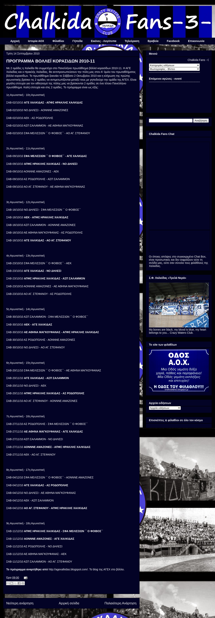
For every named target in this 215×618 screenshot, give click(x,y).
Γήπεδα (77, 41)
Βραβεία (153, 41)
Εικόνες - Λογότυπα (103, 41)
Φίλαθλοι (58, 41)
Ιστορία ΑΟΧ (36, 41)
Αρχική (15, 41)
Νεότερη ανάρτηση (19, 603)
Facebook (173, 41)
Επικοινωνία (196, 41)
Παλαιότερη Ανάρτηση (120, 603)
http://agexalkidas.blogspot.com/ (68, 569)
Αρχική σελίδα (69, 603)
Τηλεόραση (132, 41)
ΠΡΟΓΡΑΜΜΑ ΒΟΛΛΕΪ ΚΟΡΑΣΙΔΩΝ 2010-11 (50, 61)
